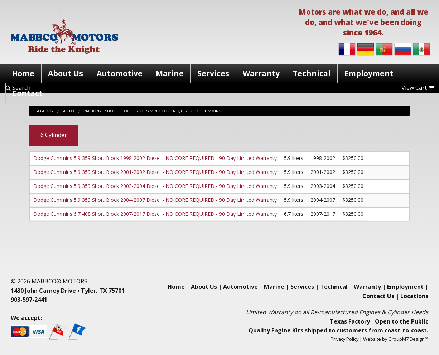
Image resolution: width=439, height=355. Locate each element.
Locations (414, 296)
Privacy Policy (344, 339)
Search (17, 88)
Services (213, 73)
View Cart (417, 88)
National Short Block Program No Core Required (138, 111)
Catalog (43, 111)
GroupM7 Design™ (408, 339)
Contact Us (378, 296)
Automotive (120, 73)
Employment (369, 73)
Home (23, 73)
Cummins (211, 111)
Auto (68, 111)
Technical (312, 73)
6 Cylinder (53, 135)
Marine (170, 73)
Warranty (261, 73)
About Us (65, 73)
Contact (27, 93)
